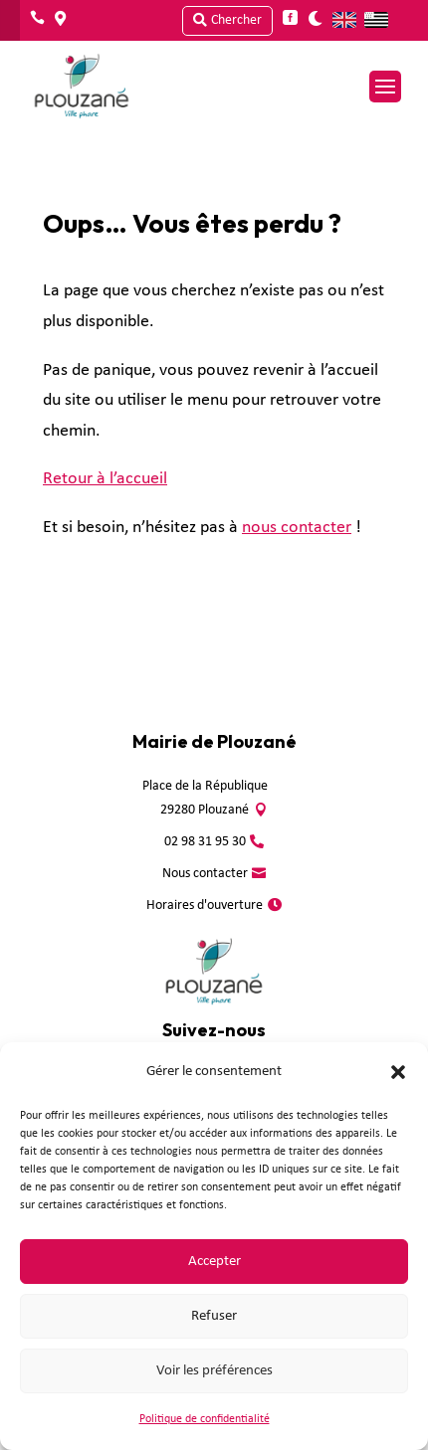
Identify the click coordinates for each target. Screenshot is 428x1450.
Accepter (214, 1261)
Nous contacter (205, 873)
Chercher (236, 20)
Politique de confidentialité (204, 1419)
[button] (398, 1072)
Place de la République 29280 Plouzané (205, 798)
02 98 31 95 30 (205, 841)
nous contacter (296, 527)
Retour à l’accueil (105, 478)
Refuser (214, 1316)
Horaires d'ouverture (204, 905)
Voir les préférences (214, 1370)
